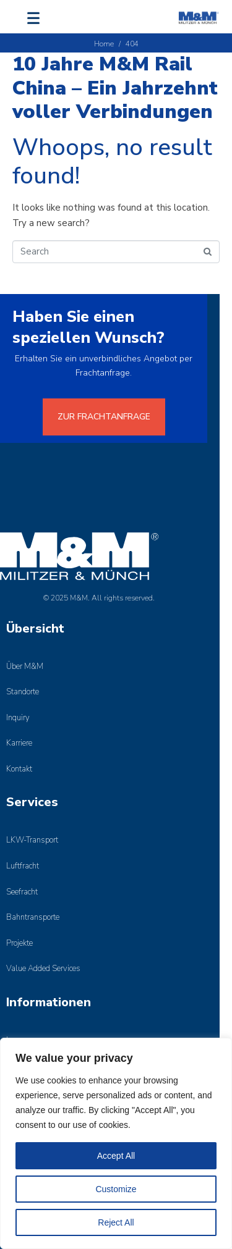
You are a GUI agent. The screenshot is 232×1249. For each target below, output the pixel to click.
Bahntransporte (32, 917)
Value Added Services (43, 968)
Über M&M (24, 666)
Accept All (116, 1156)
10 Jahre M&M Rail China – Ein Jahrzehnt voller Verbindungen (115, 88)
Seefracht (22, 892)
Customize (115, 1189)
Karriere (19, 743)
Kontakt (19, 769)
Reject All (116, 1222)
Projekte (19, 943)
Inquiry (18, 717)
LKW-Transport (32, 840)
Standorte (22, 691)
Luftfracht (22, 866)
